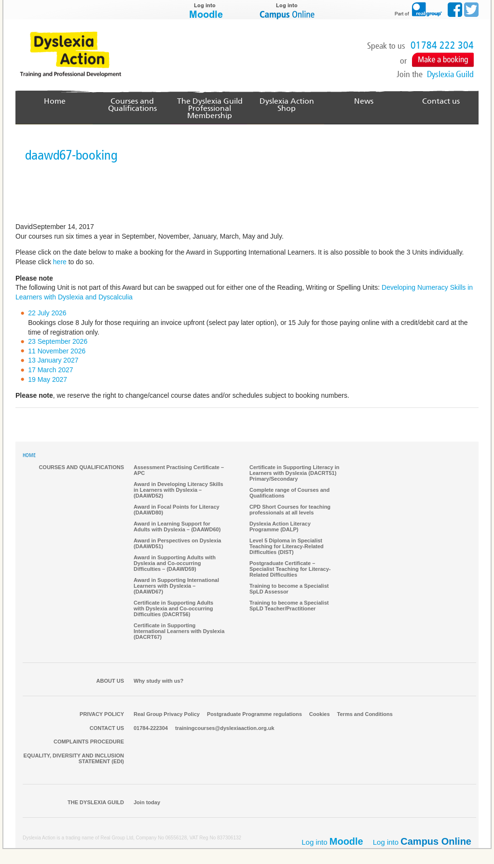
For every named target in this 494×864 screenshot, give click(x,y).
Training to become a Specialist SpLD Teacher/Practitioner (289, 606)
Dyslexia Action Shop (286, 101)
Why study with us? (158, 681)
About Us (110, 681)
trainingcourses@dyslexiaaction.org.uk (224, 728)
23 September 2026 (57, 342)
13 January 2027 (53, 360)
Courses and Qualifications (132, 104)
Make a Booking (443, 60)
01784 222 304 (442, 45)
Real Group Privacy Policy (167, 714)
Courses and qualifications (81, 468)
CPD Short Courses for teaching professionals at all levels (289, 510)
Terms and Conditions (365, 714)
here (60, 262)
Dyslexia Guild (450, 74)
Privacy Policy (102, 714)
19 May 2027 (47, 380)
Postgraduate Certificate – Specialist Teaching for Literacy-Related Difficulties (290, 569)
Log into (422, 842)
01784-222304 (151, 728)
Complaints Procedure (89, 742)
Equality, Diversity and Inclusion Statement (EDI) (74, 759)
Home (55, 101)
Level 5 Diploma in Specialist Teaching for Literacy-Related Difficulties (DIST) (286, 546)
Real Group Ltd (116, 838)
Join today (147, 803)
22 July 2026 (47, 313)
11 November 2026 (56, 351)
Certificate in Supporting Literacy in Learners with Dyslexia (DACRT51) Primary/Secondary (294, 473)
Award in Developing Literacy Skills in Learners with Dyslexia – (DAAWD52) (178, 490)
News (364, 101)
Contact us (441, 101)
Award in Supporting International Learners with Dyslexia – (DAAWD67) (176, 586)
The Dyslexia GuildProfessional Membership (209, 108)
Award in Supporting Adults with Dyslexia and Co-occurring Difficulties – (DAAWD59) (175, 563)
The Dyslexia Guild (96, 803)
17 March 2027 (50, 370)
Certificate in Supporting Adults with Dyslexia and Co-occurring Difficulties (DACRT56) (173, 609)
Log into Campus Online (288, 9)
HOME (29, 456)
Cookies (319, 714)
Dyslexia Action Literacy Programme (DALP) (280, 527)
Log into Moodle (206, 9)
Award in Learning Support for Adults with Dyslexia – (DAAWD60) (177, 527)
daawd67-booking (71, 155)
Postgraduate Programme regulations (254, 714)
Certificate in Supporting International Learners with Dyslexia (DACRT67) (179, 631)
